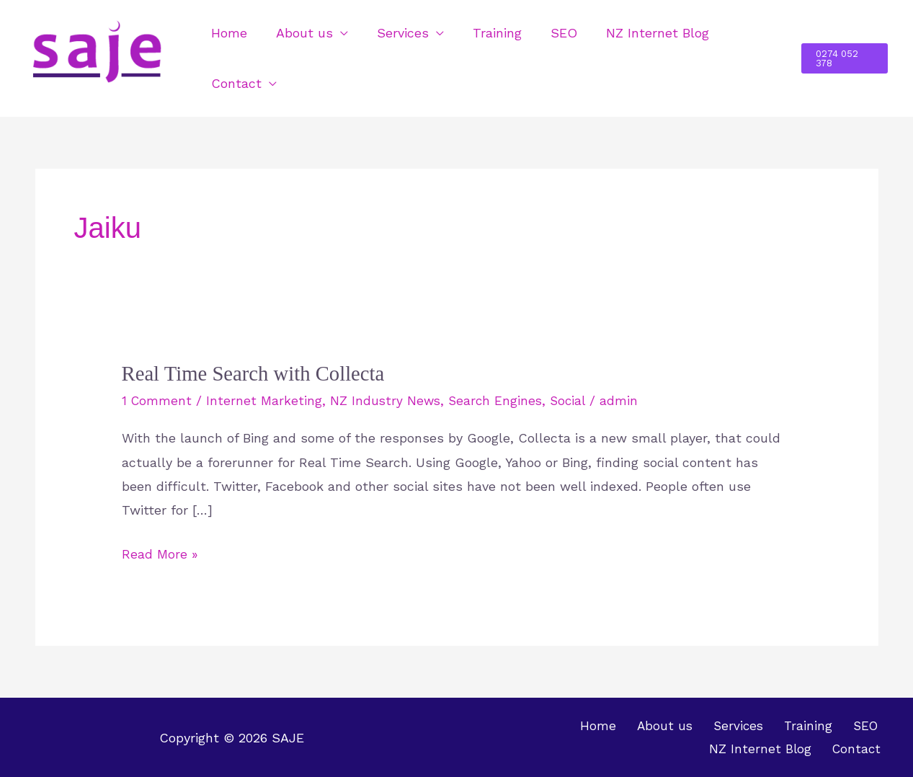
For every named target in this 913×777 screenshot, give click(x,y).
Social (574, 400)
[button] (843, 58)
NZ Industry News (387, 400)
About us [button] (300, 32)
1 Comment (157, 400)
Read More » (160, 551)
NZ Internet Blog (641, 32)
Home (228, 32)
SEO (551, 32)
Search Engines (500, 400)
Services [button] (396, 32)
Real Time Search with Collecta (259, 373)
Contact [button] (235, 83)
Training (487, 32)
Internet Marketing (266, 400)
